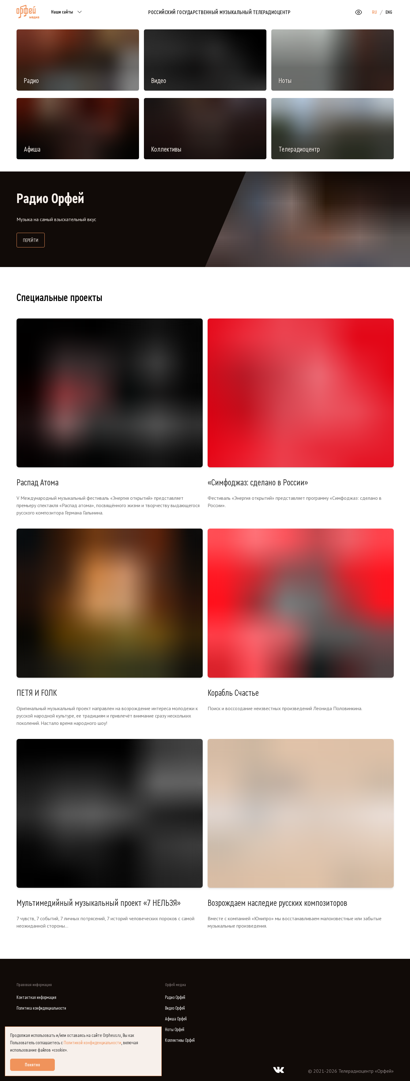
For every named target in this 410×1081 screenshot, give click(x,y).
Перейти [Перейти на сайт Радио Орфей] (34, 239)
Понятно (32, 1064)
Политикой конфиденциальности (92, 1042)
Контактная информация (36, 997)
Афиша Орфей (176, 1019)
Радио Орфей (175, 997)
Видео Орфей (175, 1008)
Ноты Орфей (174, 1029)
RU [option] (374, 12)
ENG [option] (389, 12)
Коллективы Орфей (180, 1040)
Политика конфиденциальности (41, 1008)
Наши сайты (67, 12)
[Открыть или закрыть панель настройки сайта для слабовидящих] (358, 12)
